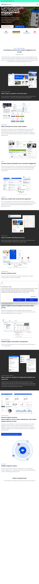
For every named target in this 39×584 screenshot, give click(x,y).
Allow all (31, 299)
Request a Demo (20, 26)
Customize (19, 299)
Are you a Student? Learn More (7, 1)
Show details (33, 296)
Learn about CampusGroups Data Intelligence (11, 434)
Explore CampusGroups (7, 26)
